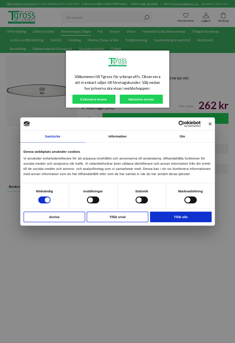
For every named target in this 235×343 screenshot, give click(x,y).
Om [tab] (182, 136)
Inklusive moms (141, 99)
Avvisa (54, 217)
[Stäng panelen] (210, 123)
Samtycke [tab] (52, 136)
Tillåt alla (181, 217)
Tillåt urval (117, 217)
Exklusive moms (93, 99)
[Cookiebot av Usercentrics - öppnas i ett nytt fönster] (182, 124)
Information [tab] (118, 136)
